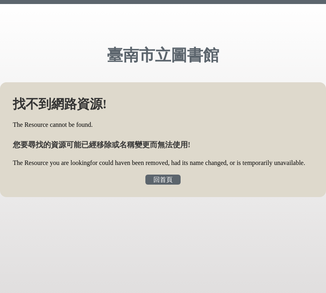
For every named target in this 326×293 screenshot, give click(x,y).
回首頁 (163, 179)
